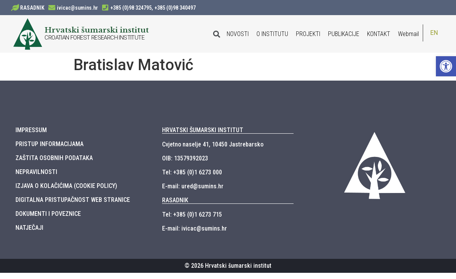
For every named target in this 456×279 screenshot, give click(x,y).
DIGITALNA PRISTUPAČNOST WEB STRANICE (72, 199)
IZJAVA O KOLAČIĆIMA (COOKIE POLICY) (66, 185)
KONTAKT (378, 34)
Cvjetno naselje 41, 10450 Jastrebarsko (212, 144)
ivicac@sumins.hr (77, 8)
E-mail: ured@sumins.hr (193, 186)
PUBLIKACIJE (343, 34)
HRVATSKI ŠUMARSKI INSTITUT (202, 130)
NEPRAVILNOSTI (36, 172)
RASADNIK (32, 8)
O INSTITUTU (272, 34)
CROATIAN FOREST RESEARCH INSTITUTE (94, 37)
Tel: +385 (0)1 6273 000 (192, 172)
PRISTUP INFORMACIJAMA (49, 144)
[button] (446, 66)
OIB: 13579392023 (185, 158)
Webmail (408, 34)
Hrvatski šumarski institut (96, 29)
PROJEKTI (308, 34)
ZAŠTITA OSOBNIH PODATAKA (54, 158)
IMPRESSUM (31, 130)
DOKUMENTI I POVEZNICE (48, 213)
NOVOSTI (238, 34)
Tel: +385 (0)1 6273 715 (192, 214)
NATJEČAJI (29, 227)
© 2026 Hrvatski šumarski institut (228, 265)
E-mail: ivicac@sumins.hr (194, 228)
